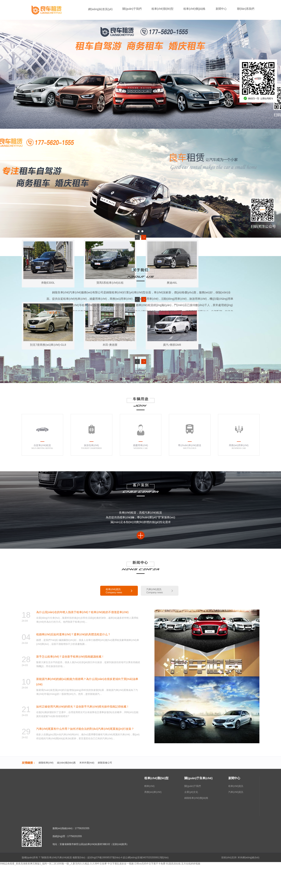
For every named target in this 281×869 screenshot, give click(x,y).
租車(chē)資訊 (235, 786)
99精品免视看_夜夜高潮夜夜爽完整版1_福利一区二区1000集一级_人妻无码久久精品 (44, 863)
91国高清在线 (173, 863)
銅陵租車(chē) (46, 762)
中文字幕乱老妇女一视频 (121, 863)
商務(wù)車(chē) (153, 792)
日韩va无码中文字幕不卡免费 (149, 863)
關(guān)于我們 (192, 786)
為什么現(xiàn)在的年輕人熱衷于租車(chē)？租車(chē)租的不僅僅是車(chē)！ (82, 612)
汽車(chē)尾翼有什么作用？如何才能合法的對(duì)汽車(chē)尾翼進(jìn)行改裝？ (85, 728)
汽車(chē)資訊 (235, 792)
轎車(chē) (149, 786)
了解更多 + (53, 312)
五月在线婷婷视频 (190, 863)
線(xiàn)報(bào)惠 (66, 762)
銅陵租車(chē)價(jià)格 (196, 798)
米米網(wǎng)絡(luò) (248, 857)
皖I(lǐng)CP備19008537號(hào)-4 (105, 857)
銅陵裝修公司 (105, 762)
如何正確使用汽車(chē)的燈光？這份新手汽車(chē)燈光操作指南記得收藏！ (82, 706)
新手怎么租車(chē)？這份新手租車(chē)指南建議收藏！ (70, 656)
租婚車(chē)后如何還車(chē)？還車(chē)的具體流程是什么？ (73, 634)
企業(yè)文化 (191, 792)
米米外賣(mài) (86, 762)
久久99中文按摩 (98, 863)
